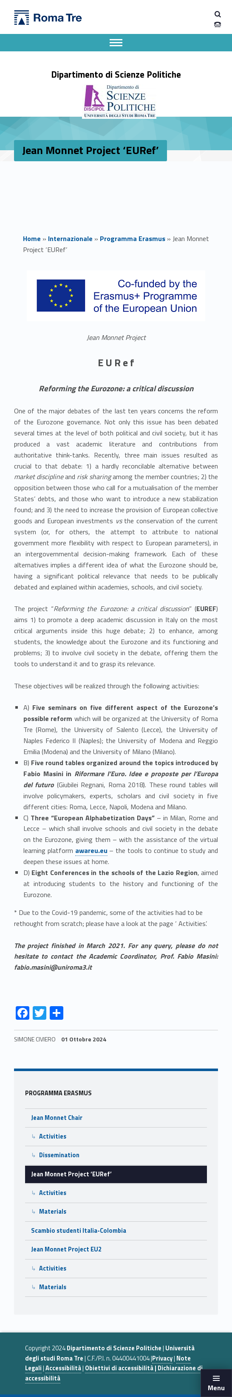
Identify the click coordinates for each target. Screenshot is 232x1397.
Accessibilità (63, 1368)
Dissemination (59, 1155)
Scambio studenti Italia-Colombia (78, 1230)
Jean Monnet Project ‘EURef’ (71, 1174)
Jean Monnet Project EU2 (66, 1249)
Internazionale (70, 238)
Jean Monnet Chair (56, 1117)
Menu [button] (216, 1388)
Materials (52, 1211)
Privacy (162, 1358)
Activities (52, 1136)
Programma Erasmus (132, 238)
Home (32, 238)
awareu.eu (91, 850)
